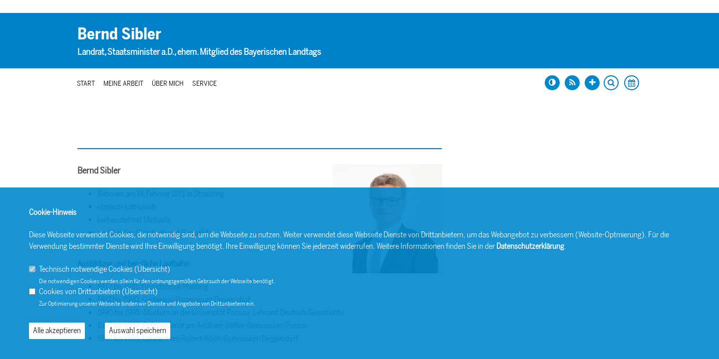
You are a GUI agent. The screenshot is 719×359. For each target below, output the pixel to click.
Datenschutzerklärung (530, 246)
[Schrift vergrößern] (592, 82)
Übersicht (152, 269)
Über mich (168, 83)
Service (204, 83)
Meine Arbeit (123, 83)
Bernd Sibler (119, 33)
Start (86, 83)
